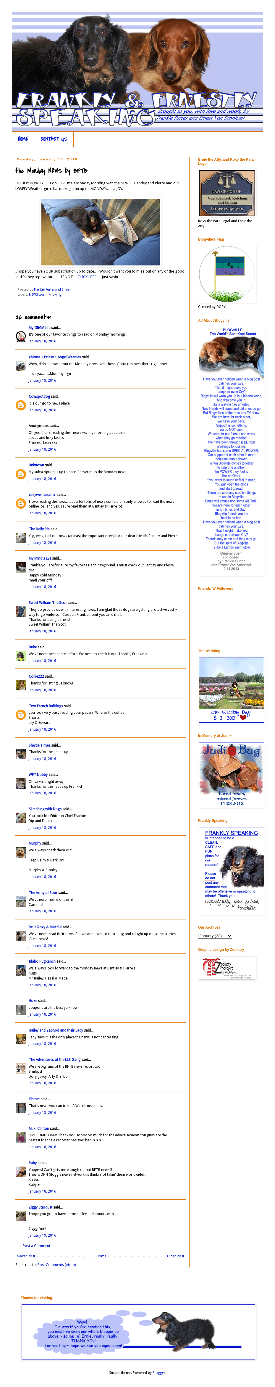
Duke (33, 647)
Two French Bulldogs (46, 706)
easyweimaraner (42, 495)
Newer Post (26, 1256)
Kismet (34, 1099)
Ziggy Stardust (40, 1207)
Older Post (175, 1256)
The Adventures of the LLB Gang (54, 1060)
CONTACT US (54, 139)
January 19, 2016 (42, 1235)
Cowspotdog (39, 396)
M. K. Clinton (39, 1129)
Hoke (33, 1001)
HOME (23, 139)
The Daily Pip (40, 529)
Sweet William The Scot (48, 603)
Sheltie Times (39, 745)
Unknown (36, 465)
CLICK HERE (87, 277)
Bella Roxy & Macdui (45, 927)
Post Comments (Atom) (57, 1265)
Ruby (33, 1163)
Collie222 (36, 676)
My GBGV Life (39, 328)
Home (101, 1256)
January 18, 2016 (42, 341)
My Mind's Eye (40, 558)
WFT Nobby (38, 775)
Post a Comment (36, 1246)
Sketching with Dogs (45, 809)
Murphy (35, 843)
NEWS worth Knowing (45, 295)
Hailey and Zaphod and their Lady (56, 1030)
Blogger (159, 1373)
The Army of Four (43, 893)
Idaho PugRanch (42, 961)
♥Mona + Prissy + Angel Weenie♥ (55, 357)
